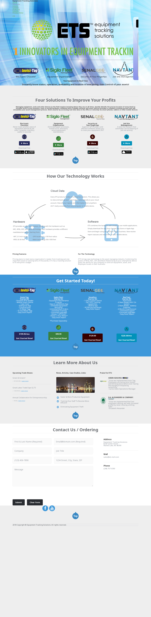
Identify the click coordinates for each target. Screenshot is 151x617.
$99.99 (58, 391)
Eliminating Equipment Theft (70, 482)
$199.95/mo (24, 393)
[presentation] (28, 571)
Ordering (106, 5)
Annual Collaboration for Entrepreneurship (27, 473)
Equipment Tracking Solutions (33, 5)
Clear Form (33, 579)
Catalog (118, 5)
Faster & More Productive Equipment (73, 473)
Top (75, 187)
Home (61, 5)
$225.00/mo (126, 393)
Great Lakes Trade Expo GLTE (23, 461)
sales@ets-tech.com (110, 539)
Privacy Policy (131, 5)
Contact (94, 5)
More (25, 166)
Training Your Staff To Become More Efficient (76, 477)
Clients (84, 5)
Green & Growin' (18, 450)
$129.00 (92, 393)
